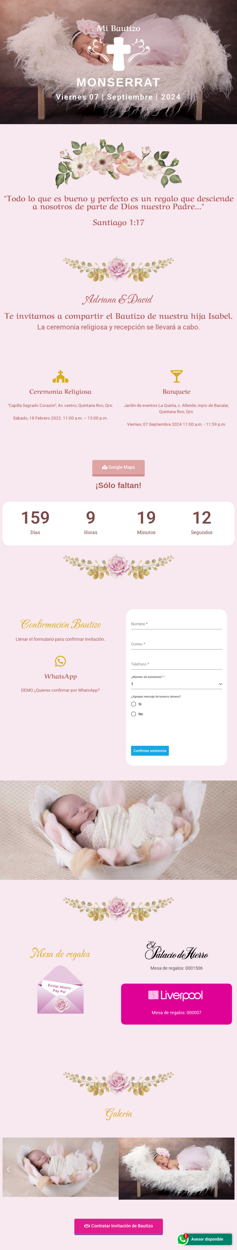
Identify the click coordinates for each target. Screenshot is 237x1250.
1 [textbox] (132, 684)
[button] (8, 1169)
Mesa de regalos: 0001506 (176, 968)
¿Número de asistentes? (148, 677)
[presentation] (176, 731)
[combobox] (176, 684)
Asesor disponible (203, 1239)
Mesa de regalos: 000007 (176, 1012)
